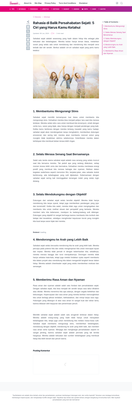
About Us (27, 3)
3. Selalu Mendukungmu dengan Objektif (112, 39)
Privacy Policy (50, 3)
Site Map (38, 3)
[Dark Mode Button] (117, 3)
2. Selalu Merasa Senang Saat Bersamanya (114, 33)
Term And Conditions (67, 3)
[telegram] (28, 40)
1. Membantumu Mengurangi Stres (114, 27)
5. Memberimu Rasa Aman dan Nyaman (113, 52)
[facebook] (28, 27)
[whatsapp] (28, 35)
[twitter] (28, 31)
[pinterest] (28, 44)
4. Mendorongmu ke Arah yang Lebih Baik (112, 46)
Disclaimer (83, 3)
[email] (28, 48)
